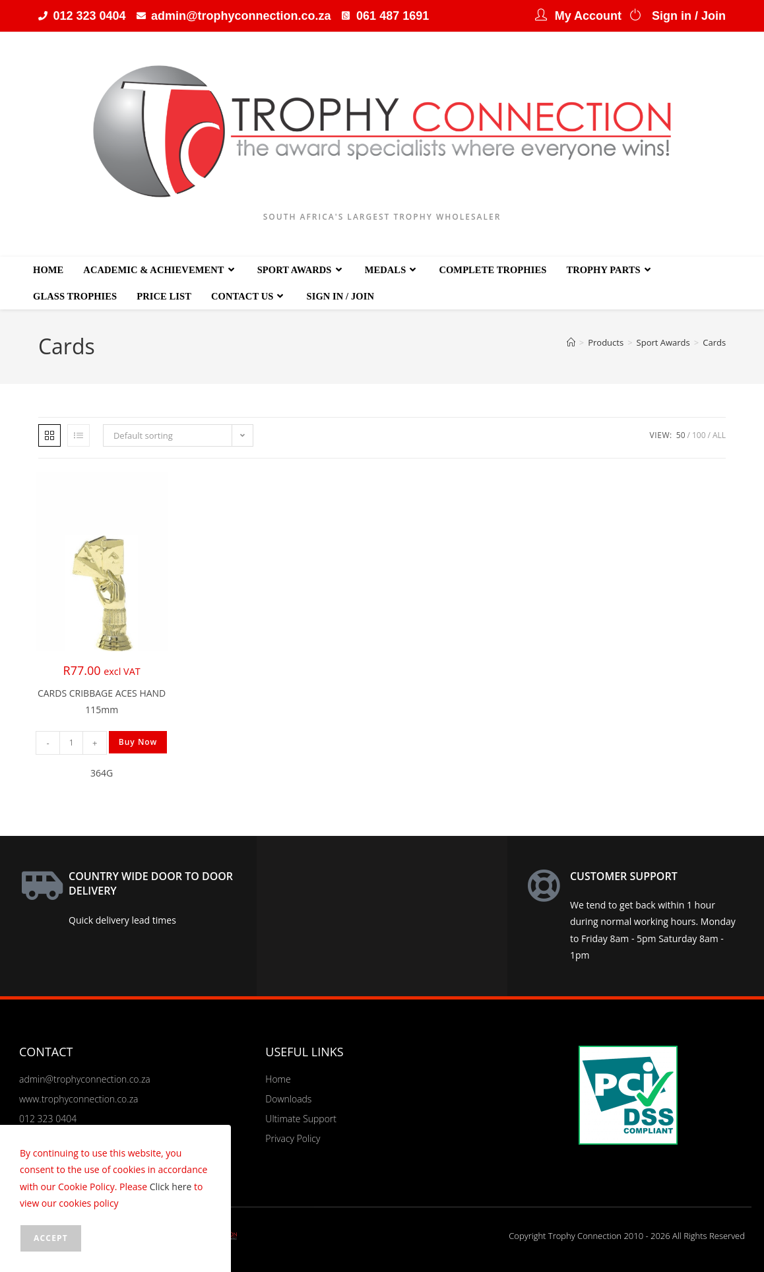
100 (699, 435)
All (719, 435)
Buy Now (138, 741)
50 (680, 435)
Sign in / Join (689, 15)
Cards (714, 342)
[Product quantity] (71, 743)
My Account (588, 15)
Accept (51, 1238)
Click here (171, 1186)
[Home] (571, 342)
